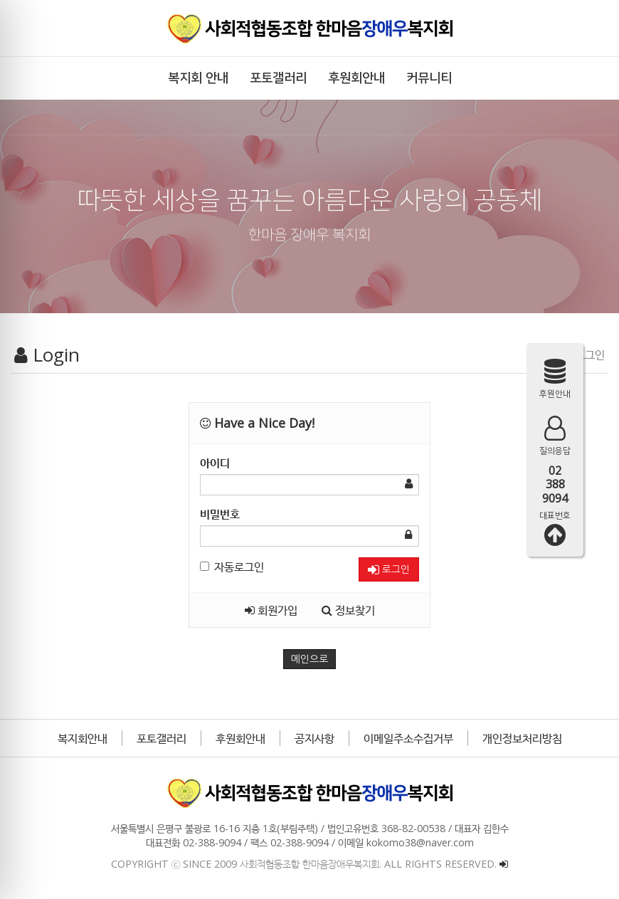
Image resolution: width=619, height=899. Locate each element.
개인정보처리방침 (522, 738)
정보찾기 (348, 610)
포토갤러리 (161, 738)
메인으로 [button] (310, 659)
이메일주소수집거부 (408, 738)
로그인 (389, 569)
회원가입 (271, 610)
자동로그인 (232, 566)
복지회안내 (82, 738)
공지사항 (314, 738)
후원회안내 (240, 738)
